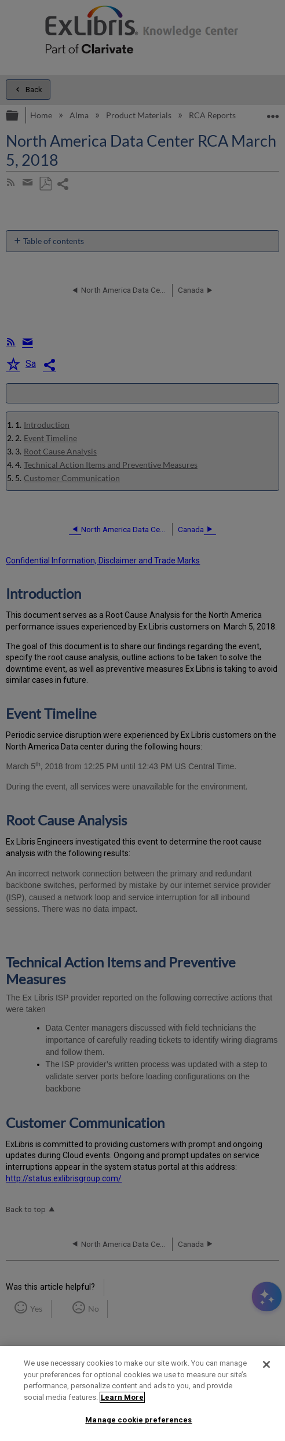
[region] (142, 1393)
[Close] (266, 1364)
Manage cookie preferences (138, 1419)
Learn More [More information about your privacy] (122, 1397)
